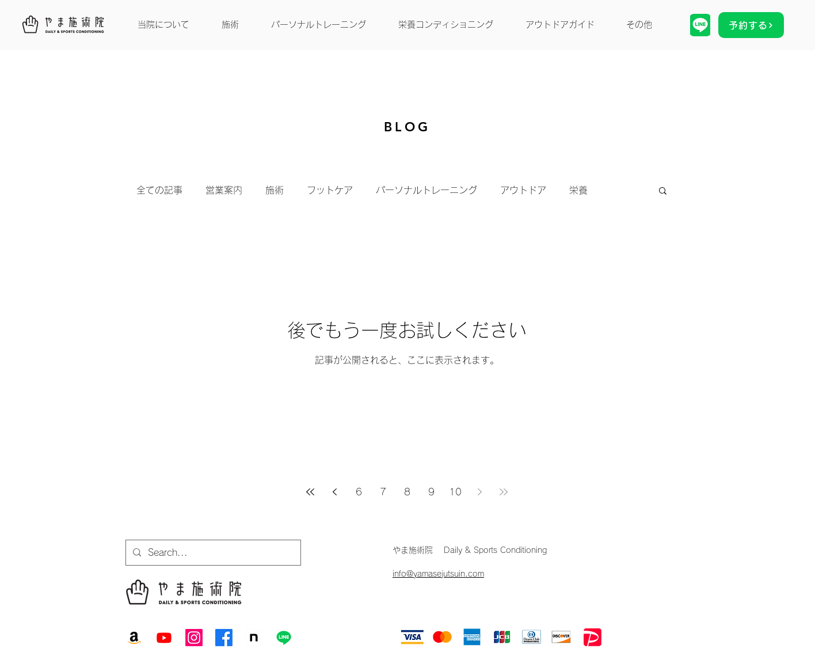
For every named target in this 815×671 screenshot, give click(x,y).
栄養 (578, 190)
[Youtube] (164, 637)
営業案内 (223, 190)
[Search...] (212, 552)
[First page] (310, 492)
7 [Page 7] (383, 491)
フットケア (330, 190)
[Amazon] (134, 637)
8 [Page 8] (407, 491)
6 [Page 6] (359, 491)
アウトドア (523, 190)
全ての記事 (159, 190)
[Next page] (479, 492)
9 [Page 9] (431, 491)
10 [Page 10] (455, 491)
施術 (274, 190)
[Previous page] (334, 492)
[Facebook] (224, 637)
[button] (662, 191)
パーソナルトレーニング (426, 190)
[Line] (283, 637)
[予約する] (751, 25)
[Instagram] (194, 637)
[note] (253, 637)
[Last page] (503, 492)
